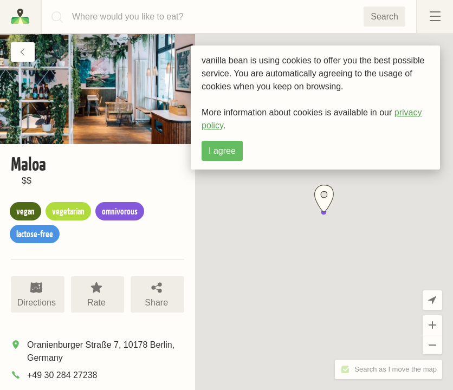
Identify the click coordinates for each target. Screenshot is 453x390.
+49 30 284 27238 (62, 375)
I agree (222, 150)
